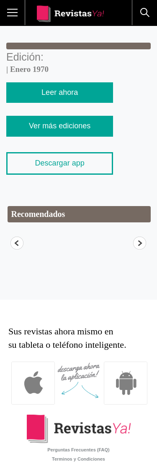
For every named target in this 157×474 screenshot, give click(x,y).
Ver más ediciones (59, 126)
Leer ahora (59, 92)
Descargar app (60, 163)
